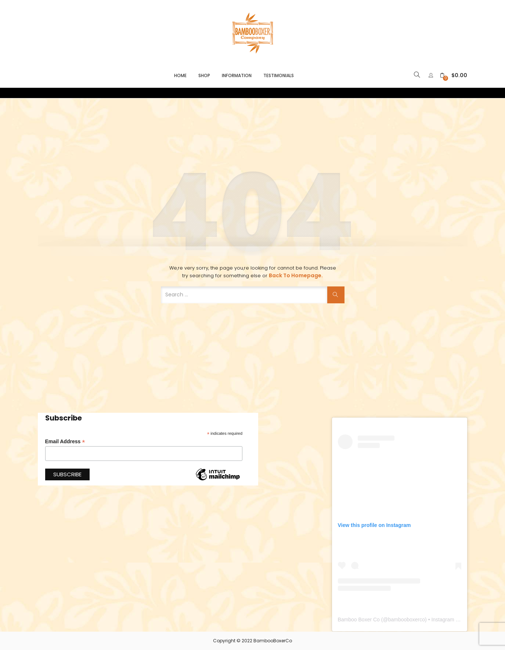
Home (180, 75)
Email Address (65, 441)
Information (237, 75)
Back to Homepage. (296, 275)
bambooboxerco (406, 619)
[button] (453, 75)
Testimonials (278, 75)
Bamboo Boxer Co (359, 619)
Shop (204, 75)
